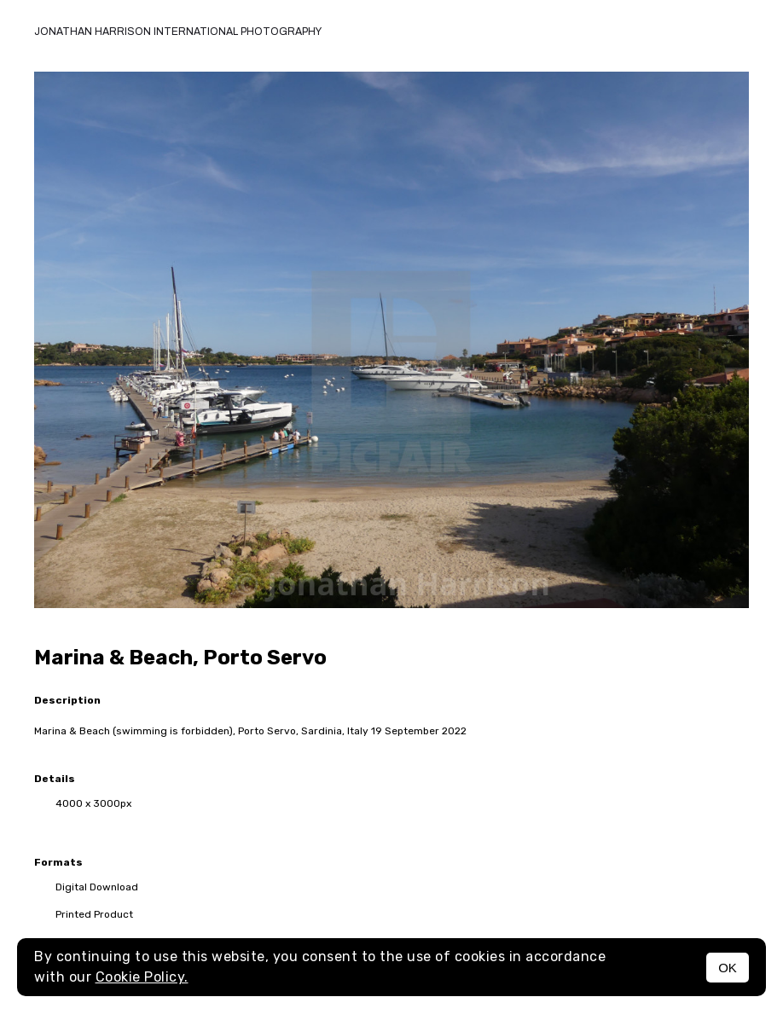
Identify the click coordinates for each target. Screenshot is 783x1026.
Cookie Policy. (142, 977)
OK (727, 967)
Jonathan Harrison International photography (178, 32)
